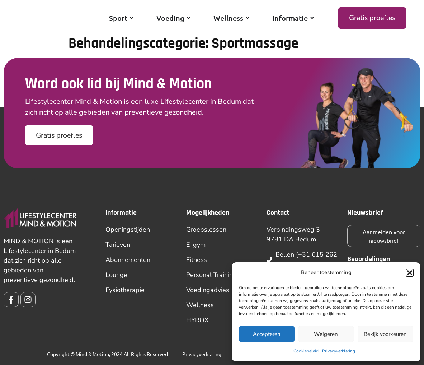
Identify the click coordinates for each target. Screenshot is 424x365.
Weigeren (326, 334)
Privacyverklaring (338, 351)
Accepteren (267, 334)
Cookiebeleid (306, 351)
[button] (409, 270)
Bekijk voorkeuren (385, 334)
